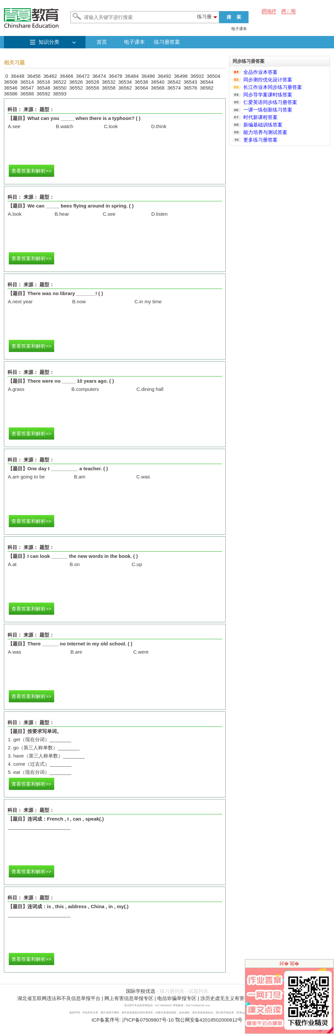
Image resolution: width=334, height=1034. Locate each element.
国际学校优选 (140, 991)
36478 (115, 76)
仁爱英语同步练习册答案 (270, 102)
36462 (50, 76)
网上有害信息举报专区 (128, 998)
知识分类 (48, 42)
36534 (125, 82)
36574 (174, 88)
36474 (99, 76)
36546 (11, 88)
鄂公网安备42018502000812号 (209, 1020)
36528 (92, 82)
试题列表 (198, 991)
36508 (11, 82)
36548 (43, 88)
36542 (174, 82)
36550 (60, 88)
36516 (43, 82)
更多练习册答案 (260, 139)
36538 (141, 82)
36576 (190, 88)
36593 (60, 93)
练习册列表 (172, 991)
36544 (207, 82)
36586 (11, 93)
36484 (132, 76)
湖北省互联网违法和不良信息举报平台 (58, 998)
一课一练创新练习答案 (267, 109)
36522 (60, 82)
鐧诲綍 (269, 11)
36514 (27, 82)
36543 (190, 82)
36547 (27, 88)
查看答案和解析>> (31, 171)
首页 (102, 42)
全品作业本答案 (260, 72)
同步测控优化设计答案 (267, 79)
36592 (43, 93)
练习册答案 (167, 42)
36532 (108, 82)
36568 (158, 88)
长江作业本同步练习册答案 (272, 87)
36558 (108, 88)
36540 (158, 82)
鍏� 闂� (289, 963)
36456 (34, 76)
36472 (83, 76)
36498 (181, 76)
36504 (213, 76)
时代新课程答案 (260, 117)
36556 (92, 88)
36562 (125, 88)
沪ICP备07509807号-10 (148, 1020)
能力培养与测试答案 (265, 132)
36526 (76, 82)
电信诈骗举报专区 (176, 998)
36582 (207, 88)
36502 (197, 76)
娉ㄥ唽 (288, 11)
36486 (148, 76)
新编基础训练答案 (262, 124)
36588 (27, 93)
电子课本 (239, 28)
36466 (66, 76)
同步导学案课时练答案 (267, 94)
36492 (164, 76)
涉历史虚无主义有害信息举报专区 (237, 998)
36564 (141, 88)
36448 (17, 76)
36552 (76, 88)
